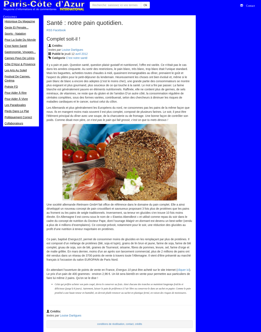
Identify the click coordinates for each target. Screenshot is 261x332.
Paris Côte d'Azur (44, 5)
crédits (138, 324)
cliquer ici (183, 269)
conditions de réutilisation (111, 324)
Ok (145, 5)
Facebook (59, 30)
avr (78, 53)
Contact (249, 5)
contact (130, 324)
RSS (49, 30)
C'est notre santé (76, 58)
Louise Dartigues (72, 49)
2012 (84, 53)
